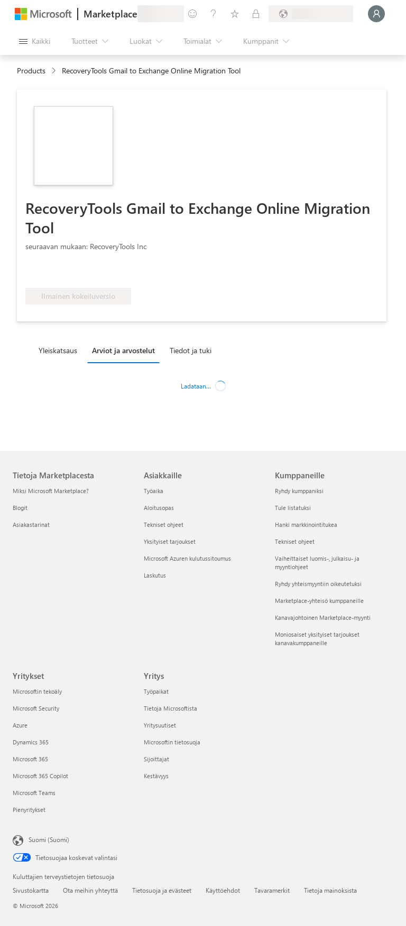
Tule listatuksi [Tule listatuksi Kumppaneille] (293, 508)
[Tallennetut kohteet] (234, 13)
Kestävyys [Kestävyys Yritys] (156, 776)
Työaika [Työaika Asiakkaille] (153, 491)
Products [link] (31, 70)
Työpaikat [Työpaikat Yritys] (156, 691)
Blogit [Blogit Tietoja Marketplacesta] (20, 508)
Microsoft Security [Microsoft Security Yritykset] (36, 708)
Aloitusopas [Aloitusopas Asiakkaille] (159, 508)
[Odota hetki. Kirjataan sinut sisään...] (376, 13)
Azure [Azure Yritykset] (20, 725)
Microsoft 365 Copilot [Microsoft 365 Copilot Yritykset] (40, 776)
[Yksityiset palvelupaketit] (255, 13)
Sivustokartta (31, 890)
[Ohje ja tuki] (213, 13)
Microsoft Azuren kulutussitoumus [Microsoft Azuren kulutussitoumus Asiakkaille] (187, 558)
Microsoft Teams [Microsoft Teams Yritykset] (34, 793)
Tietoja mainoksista (330, 890)
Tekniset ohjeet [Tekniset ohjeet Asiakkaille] (163, 524)
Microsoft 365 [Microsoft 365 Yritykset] (30, 759)
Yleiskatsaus (58, 350)
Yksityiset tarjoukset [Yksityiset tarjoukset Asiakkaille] (170, 541)
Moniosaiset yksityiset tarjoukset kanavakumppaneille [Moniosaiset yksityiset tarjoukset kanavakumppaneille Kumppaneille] (317, 638)
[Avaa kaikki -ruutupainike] (34, 41)
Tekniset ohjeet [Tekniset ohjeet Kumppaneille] (295, 541)
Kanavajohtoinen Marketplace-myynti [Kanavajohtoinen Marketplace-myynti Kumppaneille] (323, 617)
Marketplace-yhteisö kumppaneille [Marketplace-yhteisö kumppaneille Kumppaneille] (319, 600)
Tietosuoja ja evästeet (161, 890)
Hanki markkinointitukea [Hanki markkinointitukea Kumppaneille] (306, 524)
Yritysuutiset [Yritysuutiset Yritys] (160, 725)
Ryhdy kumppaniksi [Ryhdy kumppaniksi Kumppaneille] (299, 491)
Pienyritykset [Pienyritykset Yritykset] (29, 810)
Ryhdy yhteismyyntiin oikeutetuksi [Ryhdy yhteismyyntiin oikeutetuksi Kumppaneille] (318, 584)
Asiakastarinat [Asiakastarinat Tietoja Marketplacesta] (31, 524)
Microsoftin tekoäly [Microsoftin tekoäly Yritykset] (37, 691)
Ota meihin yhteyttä (90, 890)
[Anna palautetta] (192, 13)
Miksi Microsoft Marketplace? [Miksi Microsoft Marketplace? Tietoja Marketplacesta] (51, 491)
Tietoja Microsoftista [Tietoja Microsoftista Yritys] (170, 708)
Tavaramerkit (272, 890)
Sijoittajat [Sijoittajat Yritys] (156, 759)
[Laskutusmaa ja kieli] (311, 13)
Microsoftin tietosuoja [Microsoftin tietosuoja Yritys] (172, 742)
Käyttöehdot (223, 890)
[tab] (60, 350)
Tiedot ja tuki (190, 350)
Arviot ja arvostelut (123, 350)
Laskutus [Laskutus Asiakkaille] (155, 575)
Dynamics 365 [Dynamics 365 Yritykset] (31, 742)
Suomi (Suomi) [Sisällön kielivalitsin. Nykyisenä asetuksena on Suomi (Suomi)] (49, 839)
